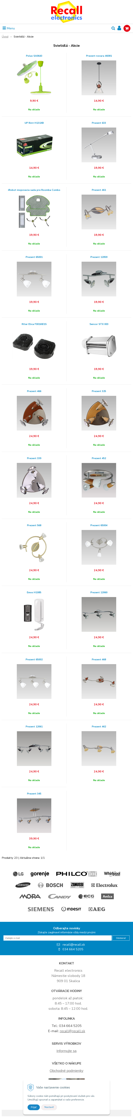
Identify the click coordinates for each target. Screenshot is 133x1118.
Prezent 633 (99, 123)
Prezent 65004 (98, 525)
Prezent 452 (99, 458)
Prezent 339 (34, 458)
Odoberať (121, 938)
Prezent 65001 (34, 257)
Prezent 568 (34, 525)
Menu (9, 28)
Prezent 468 (99, 659)
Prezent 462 (99, 726)
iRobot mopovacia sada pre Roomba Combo (34, 190)
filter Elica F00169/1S (34, 324)
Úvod (5, 37)
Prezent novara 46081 (99, 56)
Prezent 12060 (98, 592)
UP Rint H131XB (34, 123)
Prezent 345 (34, 793)
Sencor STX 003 (99, 324)
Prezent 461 (99, 190)
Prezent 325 (99, 391)
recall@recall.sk (72, 1031)
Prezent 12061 (34, 726)
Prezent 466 (34, 391)
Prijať (34, 1107)
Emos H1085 (34, 592)
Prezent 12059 (98, 257)
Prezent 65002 (34, 659)
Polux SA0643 (34, 56)
